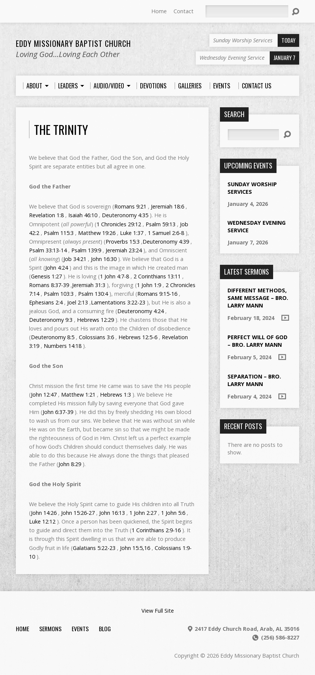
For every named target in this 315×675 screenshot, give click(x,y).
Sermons (50, 628)
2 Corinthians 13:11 (157, 276)
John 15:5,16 (135, 547)
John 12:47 (44, 394)
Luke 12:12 (42, 521)
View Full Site (157, 610)
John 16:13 (112, 512)
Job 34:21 (74, 259)
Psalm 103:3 (59, 293)
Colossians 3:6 (96, 337)
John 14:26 (44, 512)
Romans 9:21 (130, 206)
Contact (184, 11)
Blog (105, 628)
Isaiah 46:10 (82, 215)
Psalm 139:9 (86, 250)
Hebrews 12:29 (95, 319)
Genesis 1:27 (46, 276)
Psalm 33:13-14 (48, 250)
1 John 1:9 (149, 285)
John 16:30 (104, 259)
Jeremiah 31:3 (88, 285)
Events (80, 628)
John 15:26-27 (78, 512)
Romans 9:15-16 (157, 293)
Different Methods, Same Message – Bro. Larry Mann (257, 298)
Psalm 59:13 (160, 224)
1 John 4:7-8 (114, 276)
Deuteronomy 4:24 (140, 311)
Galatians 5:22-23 (94, 547)
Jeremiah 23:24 (124, 250)
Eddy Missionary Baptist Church (73, 43)
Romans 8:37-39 (49, 285)
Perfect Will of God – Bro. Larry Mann (257, 341)
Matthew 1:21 (78, 394)
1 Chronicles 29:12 (119, 224)
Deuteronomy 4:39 (166, 241)
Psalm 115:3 (59, 232)
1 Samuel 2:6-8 (166, 232)
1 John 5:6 (173, 512)
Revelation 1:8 (46, 215)
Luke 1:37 (131, 232)
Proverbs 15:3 (123, 241)
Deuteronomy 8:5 (52, 337)
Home (159, 11)
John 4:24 (56, 267)
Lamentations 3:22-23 (118, 302)
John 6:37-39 (58, 412)
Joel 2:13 (77, 302)
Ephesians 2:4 (46, 302)
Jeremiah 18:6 (167, 206)
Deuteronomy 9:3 (50, 319)
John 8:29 (69, 464)
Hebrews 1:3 (115, 394)
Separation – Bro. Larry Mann (254, 380)
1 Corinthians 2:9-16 (156, 530)
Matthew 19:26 (96, 232)
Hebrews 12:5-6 (137, 337)
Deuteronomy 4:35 (125, 215)
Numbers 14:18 (62, 345)
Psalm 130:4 (93, 293)
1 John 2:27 (143, 512)
